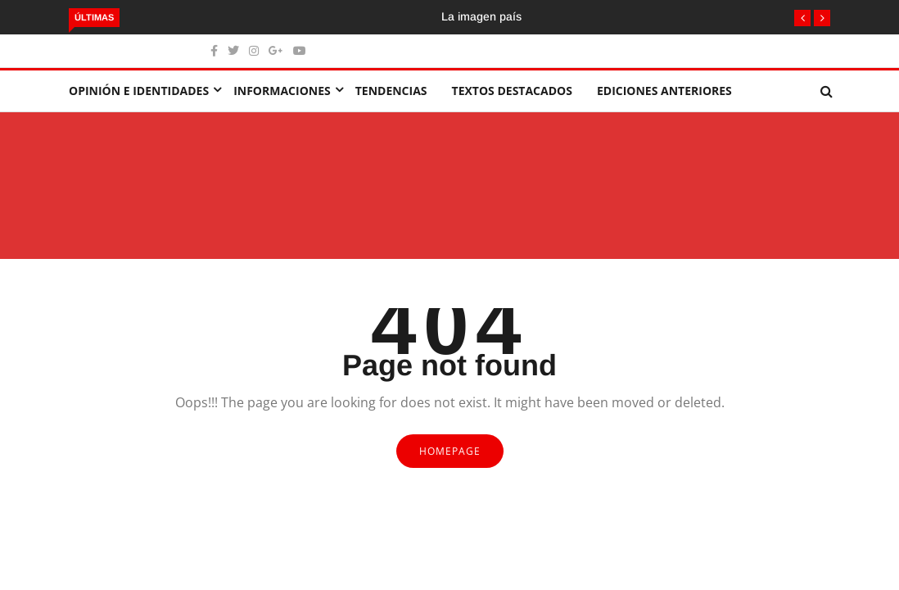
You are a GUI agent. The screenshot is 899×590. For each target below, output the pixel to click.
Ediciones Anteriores (664, 90)
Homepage (450, 451)
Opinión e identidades (139, 90)
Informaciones (282, 90)
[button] (802, 18)
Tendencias (391, 90)
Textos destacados (512, 90)
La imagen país (481, 16)
